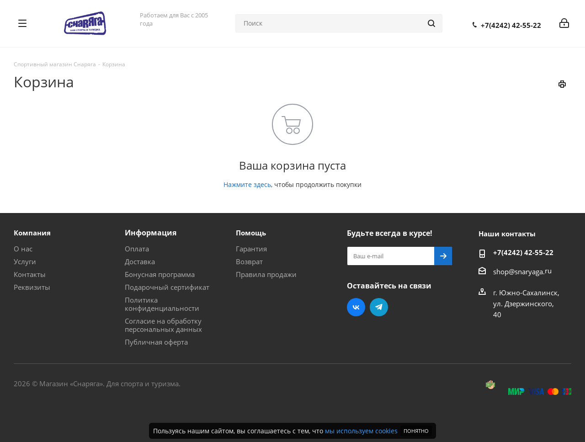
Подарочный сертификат (167, 287)
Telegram (379, 307)
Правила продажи (266, 274)
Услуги (25, 261)
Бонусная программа (160, 274)
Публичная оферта (156, 341)
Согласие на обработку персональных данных (163, 325)
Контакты (30, 274)
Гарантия (251, 248)
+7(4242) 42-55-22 (511, 25)
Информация (150, 233)
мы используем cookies (361, 430)
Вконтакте (356, 307)
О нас (23, 248)
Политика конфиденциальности (162, 304)
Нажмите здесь (247, 184)
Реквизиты (32, 287)
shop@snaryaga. (519, 271)
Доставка (140, 261)
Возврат (249, 261)
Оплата (137, 248)
